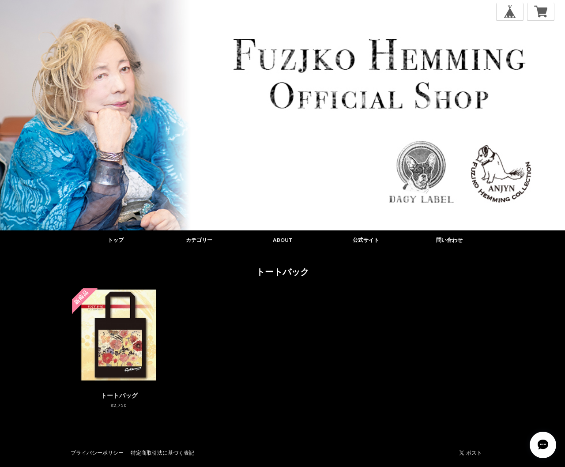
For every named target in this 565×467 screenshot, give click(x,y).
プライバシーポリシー (97, 452)
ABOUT (283, 240)
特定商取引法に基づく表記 (162, 452)
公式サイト (366, 240)
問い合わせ (449, 240)
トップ (116, 240)
